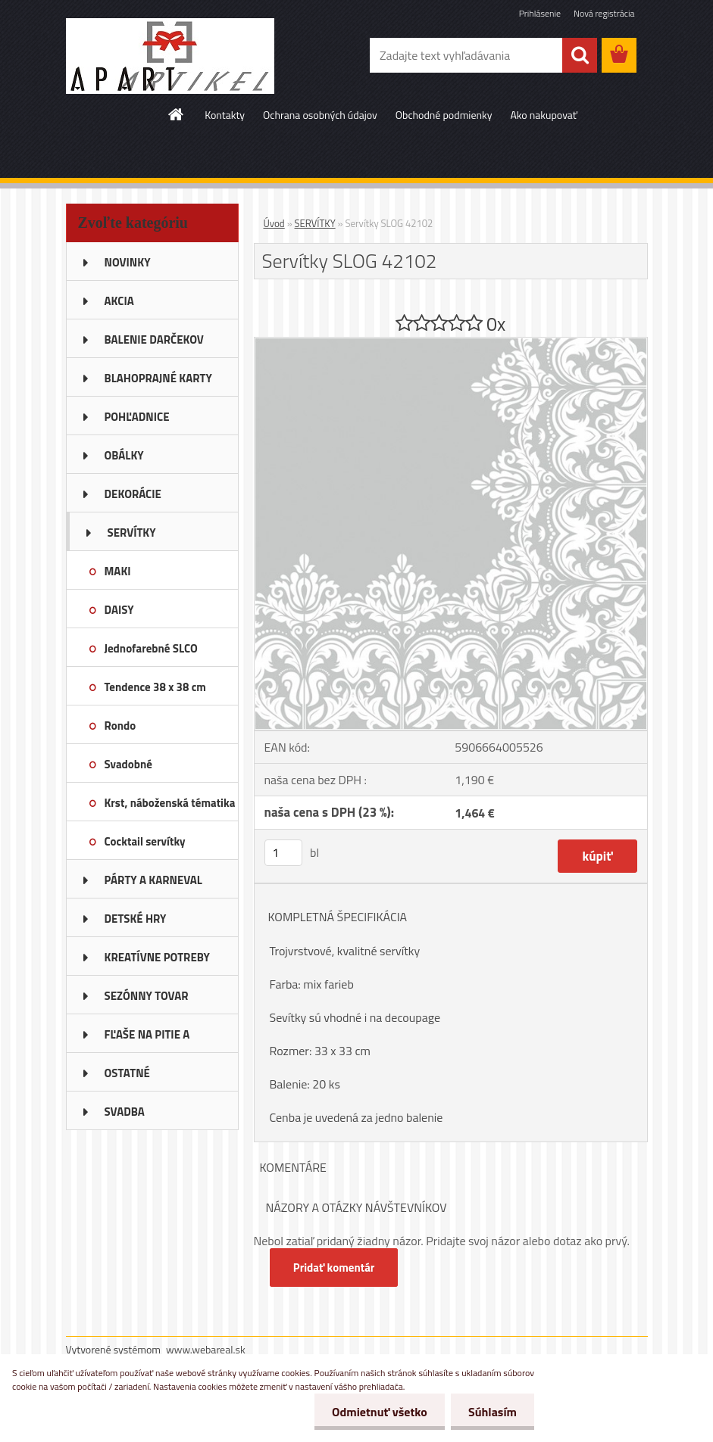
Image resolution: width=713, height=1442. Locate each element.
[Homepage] (176, 114)
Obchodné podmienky (444, 115)
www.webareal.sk (205, 1349)
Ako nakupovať (543, 115)
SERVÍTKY (315, 223)
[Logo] (170, 56)
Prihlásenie (540, 13)
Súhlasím (491, 1412)
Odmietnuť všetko (375, 1412)
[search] (579, 55)
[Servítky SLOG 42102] (451, 344)
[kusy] (283, 852)
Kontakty (225, 115)
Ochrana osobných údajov (320, 115)
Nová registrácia (604, 13)
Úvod (274, 223)
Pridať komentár (335, 1267)
